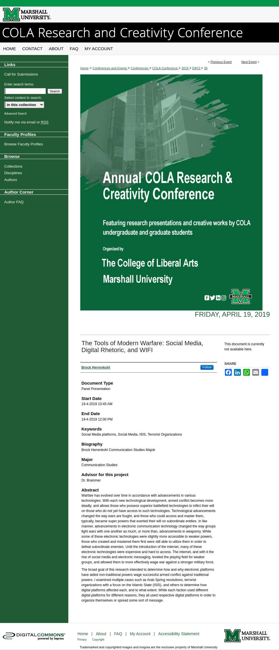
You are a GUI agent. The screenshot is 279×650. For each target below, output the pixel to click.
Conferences (140, 68)
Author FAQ (14, 202)
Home (84, 68)
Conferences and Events (110, 68)
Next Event (249, 62)
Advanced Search (15, 113)
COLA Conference (165, 68)
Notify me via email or (26, 122)
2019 (185, 68)
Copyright (98, 639)
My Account (140, 633)
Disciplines (13, 173)
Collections (13, 166)
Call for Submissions (21, 74)
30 (206, 68)
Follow (207, 367)
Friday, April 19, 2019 (232, 314)
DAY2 (196, 68)
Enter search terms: (19, 84)
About (101, 633)
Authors (10, 180)
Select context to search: (23, 98)
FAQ (118, 633)
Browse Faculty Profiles (23, 144)
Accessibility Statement (178, 633)
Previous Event (221, 62)
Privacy (82, 639)
